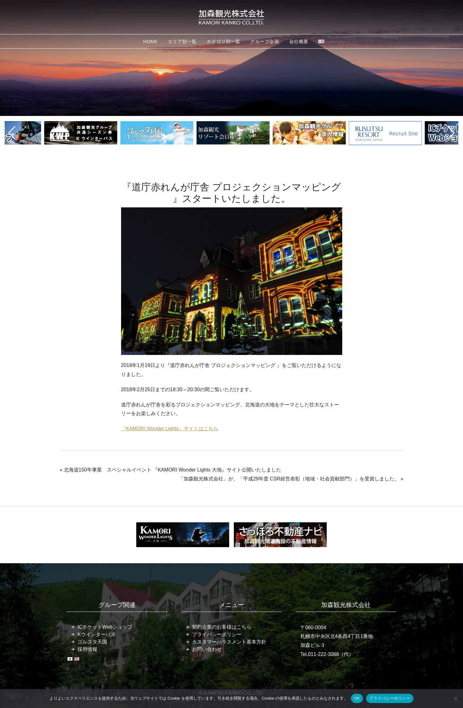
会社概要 (298, 41)
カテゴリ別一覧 (223, 41)
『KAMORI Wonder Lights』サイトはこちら (169, 428)
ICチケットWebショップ (104, 627)
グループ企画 (264, 41)
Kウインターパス (96, 634)
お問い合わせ (207, 649)
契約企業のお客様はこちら (221, 627)
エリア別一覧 (182, 41)
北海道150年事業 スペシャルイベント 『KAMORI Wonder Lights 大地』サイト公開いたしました (172, 469)
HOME (150, 41)
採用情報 (87, 649)
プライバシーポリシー (217, 634)
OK (357, 698)
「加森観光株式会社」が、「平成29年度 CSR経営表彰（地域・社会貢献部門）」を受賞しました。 (289, 478)
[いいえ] (455, 698)
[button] (12, 133)
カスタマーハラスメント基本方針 (229, 641)
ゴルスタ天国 (92, 641)
